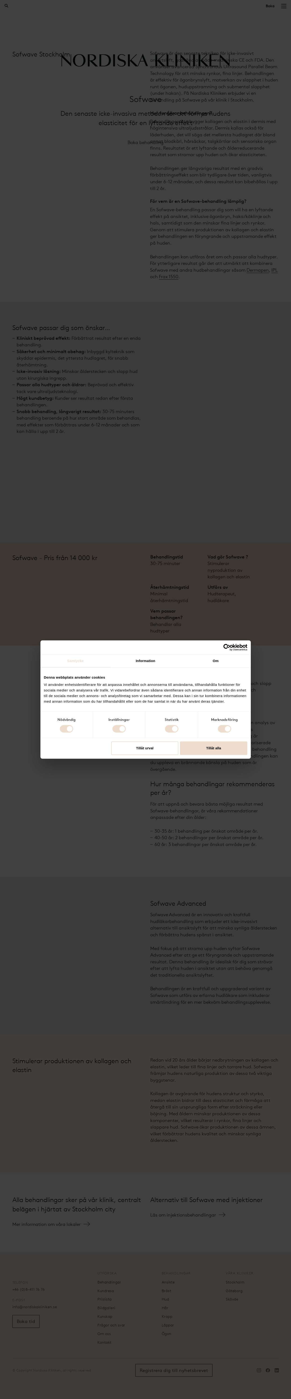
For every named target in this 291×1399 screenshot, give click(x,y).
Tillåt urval (145, 748)
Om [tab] (216, 661)
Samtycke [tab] (75, 661)
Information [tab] (145, 661)
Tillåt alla (213, 748)
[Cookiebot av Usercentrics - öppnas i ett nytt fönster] (226, 647)
